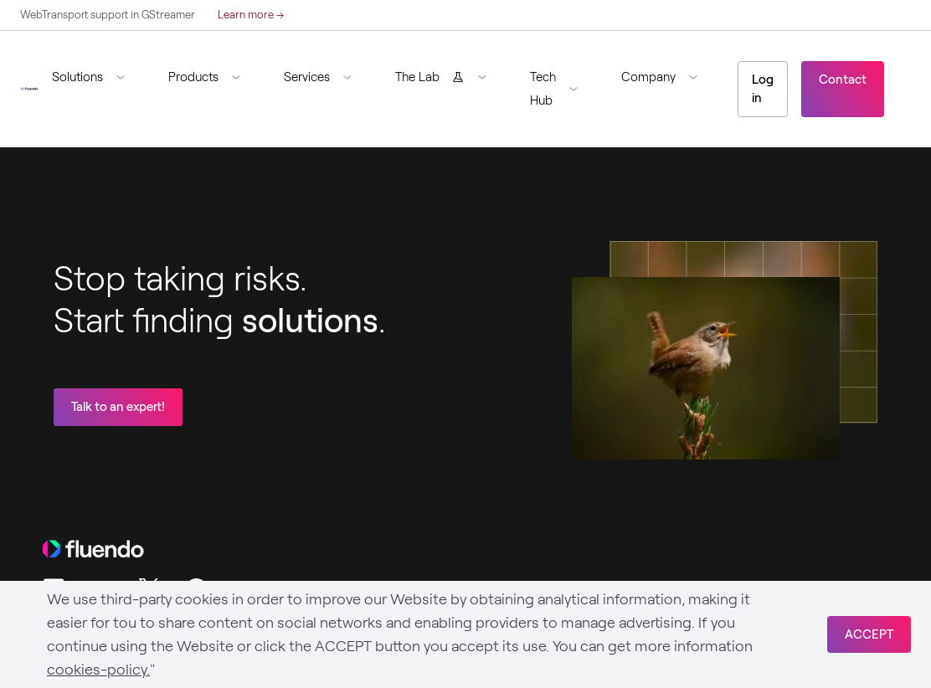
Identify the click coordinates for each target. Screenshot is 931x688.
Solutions (77, 77)
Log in (763, 89)
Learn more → (251, 14)
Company (648, 77)
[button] (95, 77)
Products (193, 77)
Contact (843, 79)
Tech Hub (543, 88)
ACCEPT (869, 634)
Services (307, 77)
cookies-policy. (98, 669)
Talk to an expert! (118, 406)
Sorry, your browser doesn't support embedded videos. (706, 368)
